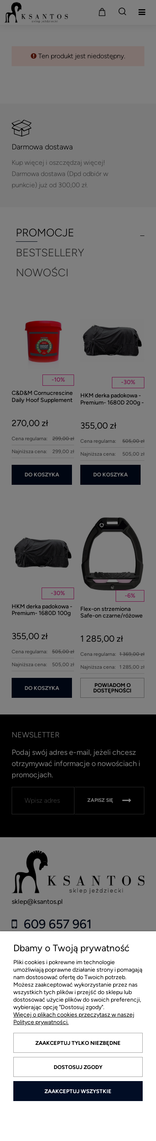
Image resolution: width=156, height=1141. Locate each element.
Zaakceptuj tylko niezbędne (78, 1043)
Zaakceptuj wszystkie (78, 1091)
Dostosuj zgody (78, 1067)
